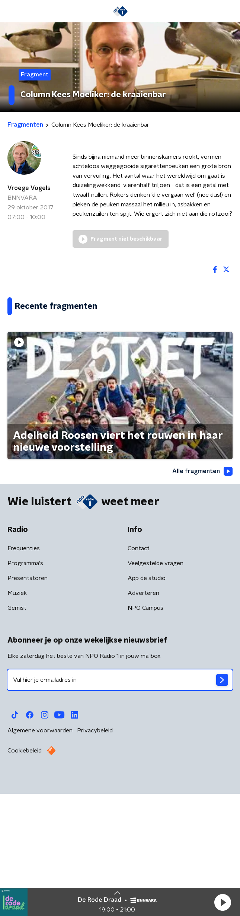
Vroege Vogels (29, 188)
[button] (222, 902)
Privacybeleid (95, 857)
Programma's (25, 690)
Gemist (16, 735)
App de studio (147, 705)
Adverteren (143, 720)
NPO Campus (145, 735)
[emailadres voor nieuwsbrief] (120, 806)
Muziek (17, 720)
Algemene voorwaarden (40, 857)
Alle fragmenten (202, 598)
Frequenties (23, 675)
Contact (139, 675)
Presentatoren (27, 705)
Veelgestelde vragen (155, 690)
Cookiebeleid (24, 878)
